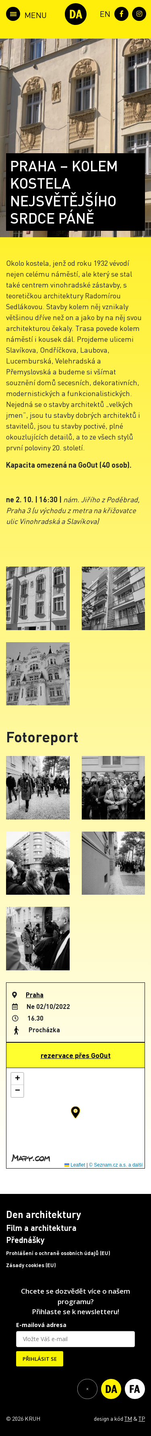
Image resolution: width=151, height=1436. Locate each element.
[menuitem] (103, 13)
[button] (75, 1112)
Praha (34, 994)
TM (128, 1418)
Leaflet (74, 1165)
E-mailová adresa (41, 1325)
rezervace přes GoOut (76, 1055)
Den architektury (43, 1214)
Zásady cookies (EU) (31, 1265)
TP (142, 1418)
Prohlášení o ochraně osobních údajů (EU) (58, 1253)
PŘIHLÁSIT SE (40, 1358)
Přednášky (25, 1240)
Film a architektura (41, 1227)
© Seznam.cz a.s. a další (116, 1165)
